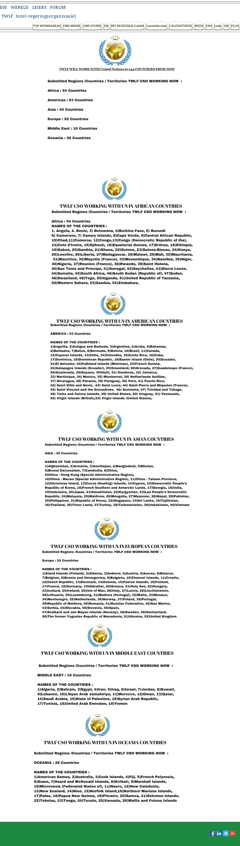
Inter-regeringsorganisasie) (46, 16)
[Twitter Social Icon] (226, 833)
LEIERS (39, 7)
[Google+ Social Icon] (233, 833)
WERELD (20, 7)
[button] (47, 26)
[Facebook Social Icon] (212, 833)
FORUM (58, 7)
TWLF (7, 16)
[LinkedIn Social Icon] (219, 833)
